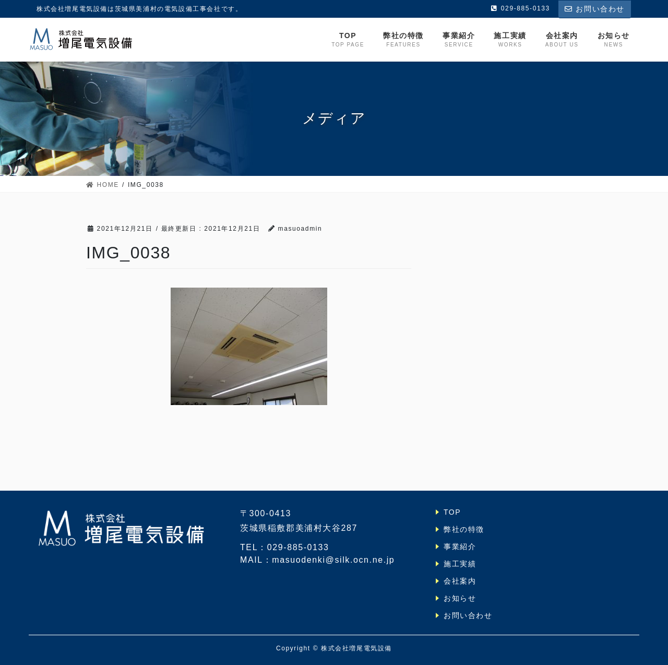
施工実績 (460, 564)
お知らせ (460, 598)
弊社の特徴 (464, 529)
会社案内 (460, 581)
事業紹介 (460, 546)
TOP (452, 512)
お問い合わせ (595, 9)
